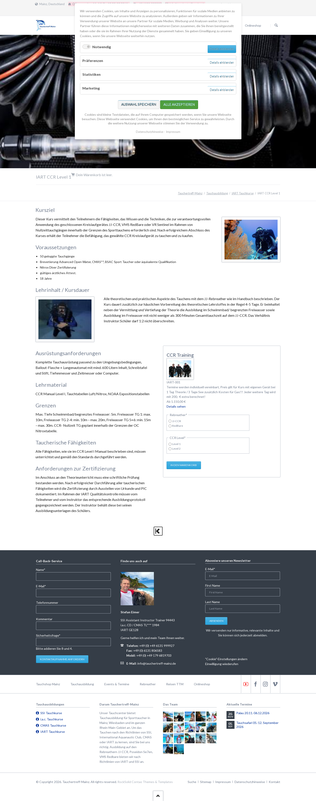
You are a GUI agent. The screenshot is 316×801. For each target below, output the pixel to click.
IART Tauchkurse (243, 193)
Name (43, 569)
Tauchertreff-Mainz (190, 193)
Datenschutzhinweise (250, 782)
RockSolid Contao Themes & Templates (145, 782)
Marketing (91, 88)
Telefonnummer (47, 602)
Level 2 (176, 448)
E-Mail (43, 586)
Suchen (276, 25)
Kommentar (44, 619)
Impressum (223, 782)
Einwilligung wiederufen (221, 664)
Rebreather (148, 684)
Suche (192, 782)
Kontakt (274, 782)
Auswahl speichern (138, 104)
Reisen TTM (174, 684)
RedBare (177, 425)
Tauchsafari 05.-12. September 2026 (257, 725)
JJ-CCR (176, 421)
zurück (158, 531)
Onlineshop (202, 684)
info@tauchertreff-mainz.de (156, 663)
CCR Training (180, 355)
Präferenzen (92, 60)
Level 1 (176, 444)
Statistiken (91, 74)
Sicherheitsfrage (48, 635)
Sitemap (205, 782)
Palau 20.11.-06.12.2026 (252, 713)
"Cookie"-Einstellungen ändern (226, 659)
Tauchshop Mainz (48, 684)
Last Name (212, 602)
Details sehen (176, 406)
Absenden (216, 620)
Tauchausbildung (217, 193)
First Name (212, 585)
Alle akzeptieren (179, 104)
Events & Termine (116, 684)
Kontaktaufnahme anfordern (62, 659)
